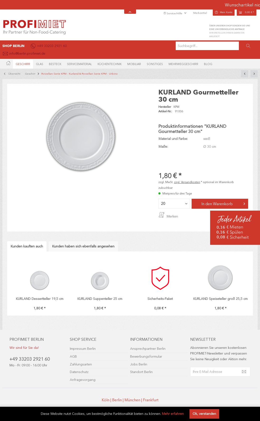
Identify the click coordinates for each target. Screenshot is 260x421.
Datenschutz (79, 372)
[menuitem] (217, 46)
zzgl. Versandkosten (187, 182)
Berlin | (118, 400)
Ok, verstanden (204, 414)
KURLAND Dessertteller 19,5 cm (39, 299)
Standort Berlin (141, 372)
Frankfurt (150, 400)
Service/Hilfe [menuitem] (173, 13)
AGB (73, 357)
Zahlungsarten (81, 364)
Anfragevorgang (82, 380)
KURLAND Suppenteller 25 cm (99, 299)
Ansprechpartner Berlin (147, 349)
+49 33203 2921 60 (29, 359)
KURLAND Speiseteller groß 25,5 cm (220, 299)
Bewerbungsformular (146, 357)
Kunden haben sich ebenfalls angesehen (83, 246)
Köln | (107, 400)
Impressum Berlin (83, 349)
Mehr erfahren (173, 414)
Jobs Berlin (138, 364)
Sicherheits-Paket (160, 299)
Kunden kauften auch (27, 246)
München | (133, 400)
